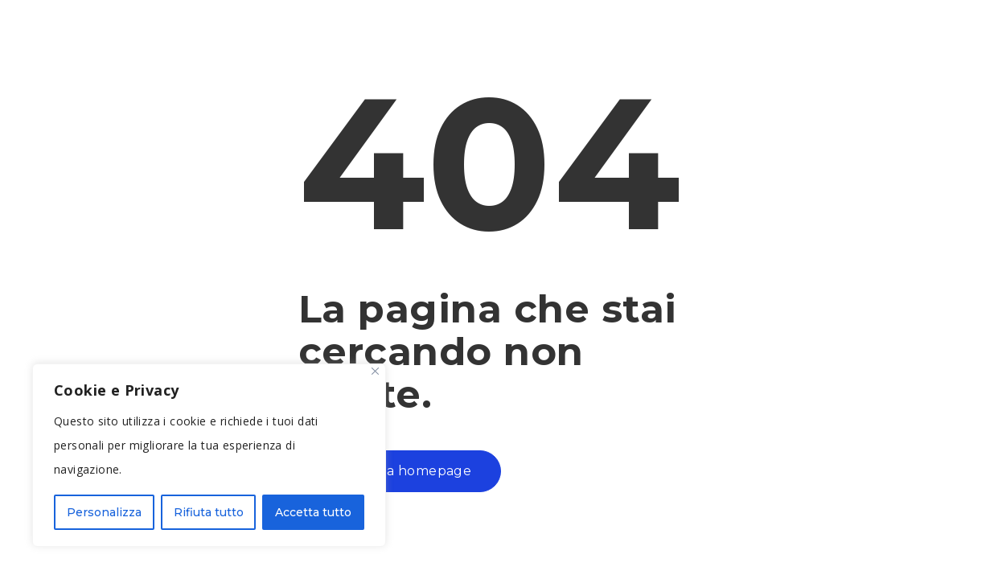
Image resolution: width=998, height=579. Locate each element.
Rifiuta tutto (209, 512)
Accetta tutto (313, 512)
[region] (209, 455)
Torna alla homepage (400, 470)
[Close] (375, 371)
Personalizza (104, 512)
